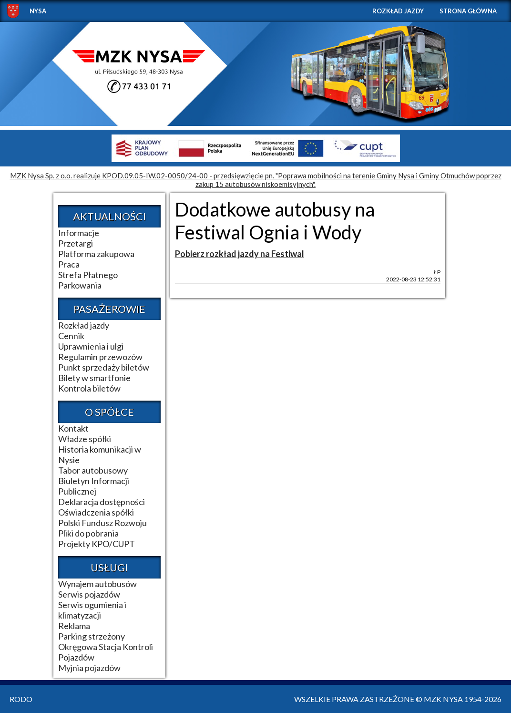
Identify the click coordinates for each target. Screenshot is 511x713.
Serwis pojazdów (89, 594)
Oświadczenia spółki (96, 512)
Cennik (71, 336)
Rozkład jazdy (398, 11)
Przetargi (75, 243)
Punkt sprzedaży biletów (103, 367)
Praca (69, 264)
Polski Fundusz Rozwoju (102, 522)
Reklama (74, 625)
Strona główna (468, 11)
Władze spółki (84, 439)
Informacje (78, 232)
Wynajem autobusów (97, 584)
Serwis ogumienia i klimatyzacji (92, 609)
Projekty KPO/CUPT (96, 543)
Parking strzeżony (91, 636)
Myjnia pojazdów (89, 667)
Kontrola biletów (89, 388)
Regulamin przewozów (100, 356)
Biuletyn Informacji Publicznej (93, 485)
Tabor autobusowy (93, 470)
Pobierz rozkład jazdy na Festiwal (239, 253)
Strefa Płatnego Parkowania (88, 279)
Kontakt (73, 428)
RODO (21, 698)
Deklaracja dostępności (101, 501)
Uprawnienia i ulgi (90, 346)
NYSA (38, 11)
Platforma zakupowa (96, 253)
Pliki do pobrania (88, 533)
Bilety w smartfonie (94, 377)
